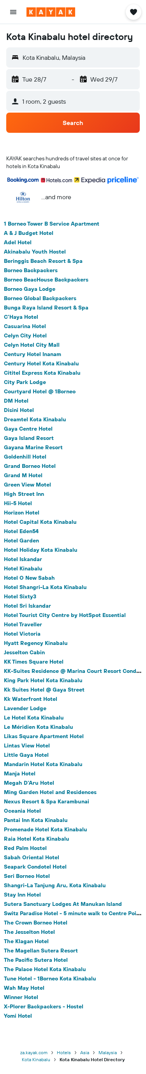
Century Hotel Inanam (32, 354)
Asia (84, 1052)
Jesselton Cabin (24, 652)
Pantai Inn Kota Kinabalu (36, 820)
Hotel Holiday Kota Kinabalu (40, 549)
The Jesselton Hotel (29, 931)
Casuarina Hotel (25, 326)
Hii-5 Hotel (18, 503)
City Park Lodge (25, 382)
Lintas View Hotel (27, 745)
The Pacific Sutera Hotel (36, 959)
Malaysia (108, 1052)
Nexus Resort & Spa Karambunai (46, 801)
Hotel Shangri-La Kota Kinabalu (45, 587)
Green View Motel (27, 484)
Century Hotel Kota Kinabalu (41, 363)
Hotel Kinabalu (23, 568)
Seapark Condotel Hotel (35, 866)
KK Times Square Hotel (33, 661)
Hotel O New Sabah (29, 577)
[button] (13, 12)
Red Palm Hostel (25, 848)
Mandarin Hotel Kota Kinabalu (43, 764)
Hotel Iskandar (23, 559)
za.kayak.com (33, 1052)
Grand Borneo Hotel (30, 465)
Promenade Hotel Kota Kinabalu (45, 829)
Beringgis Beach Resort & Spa (43, 260)
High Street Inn (24, 493)
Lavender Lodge (25, 708)
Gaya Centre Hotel (28, 428)
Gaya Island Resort (29, 437)
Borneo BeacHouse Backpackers (46, 279)
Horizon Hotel (21, 512)
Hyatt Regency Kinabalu (36, 643)
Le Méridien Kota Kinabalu (38, 726)
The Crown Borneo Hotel (35, 922)
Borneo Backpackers (31, 270)
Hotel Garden (21, 540)
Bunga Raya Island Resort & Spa (46, 307)
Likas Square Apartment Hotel (44, 736)
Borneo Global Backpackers (40, 298)
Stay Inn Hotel (22, 894)
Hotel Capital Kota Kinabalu (40, 521)
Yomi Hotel (18, 1015)
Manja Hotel (19, 773)
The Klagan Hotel (26, 941)
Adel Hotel (18, 242)
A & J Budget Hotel (28, 232)
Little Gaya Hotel (26, 754)
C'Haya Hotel (21, 316)
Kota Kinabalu (36, 1059)
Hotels (64, 1052)
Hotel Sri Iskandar (27, 605)
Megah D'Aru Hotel (29, 782)
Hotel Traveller (23, 624)
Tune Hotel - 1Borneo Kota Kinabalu (50, 978)
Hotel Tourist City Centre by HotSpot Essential (65, 615)
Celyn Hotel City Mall (32, 344)
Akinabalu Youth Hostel (35, 251)
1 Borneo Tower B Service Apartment (51, 223)
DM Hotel (16, 400)
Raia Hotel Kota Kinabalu (36, 838)
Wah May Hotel (24, 987)
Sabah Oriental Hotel (31, 857)
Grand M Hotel (23, 475)
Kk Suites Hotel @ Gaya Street (44, 689)
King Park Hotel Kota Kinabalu (43, 680)
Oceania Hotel (22, 810)
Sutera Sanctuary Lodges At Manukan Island (63, 903)
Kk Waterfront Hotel (30, 698)
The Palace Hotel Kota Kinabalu (45, 969)
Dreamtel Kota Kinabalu (35, 419)
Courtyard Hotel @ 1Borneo (40, 391)
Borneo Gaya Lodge (29, 288)
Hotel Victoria (22, 633)
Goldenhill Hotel (25, 456)
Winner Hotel (21, 997)
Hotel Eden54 (21, 531)
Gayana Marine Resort (33, 447)
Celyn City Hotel (25, 335)
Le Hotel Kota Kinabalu (34, 717)
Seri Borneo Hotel (27, 875)
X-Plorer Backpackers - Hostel (43, 1006)
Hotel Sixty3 (20, 596)
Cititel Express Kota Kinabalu (42, 372)
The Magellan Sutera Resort (41, 950)
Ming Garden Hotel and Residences (50, 792)
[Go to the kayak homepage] (50, 12)
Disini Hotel (19, 410)
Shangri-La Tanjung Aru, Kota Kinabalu (55, 885)
